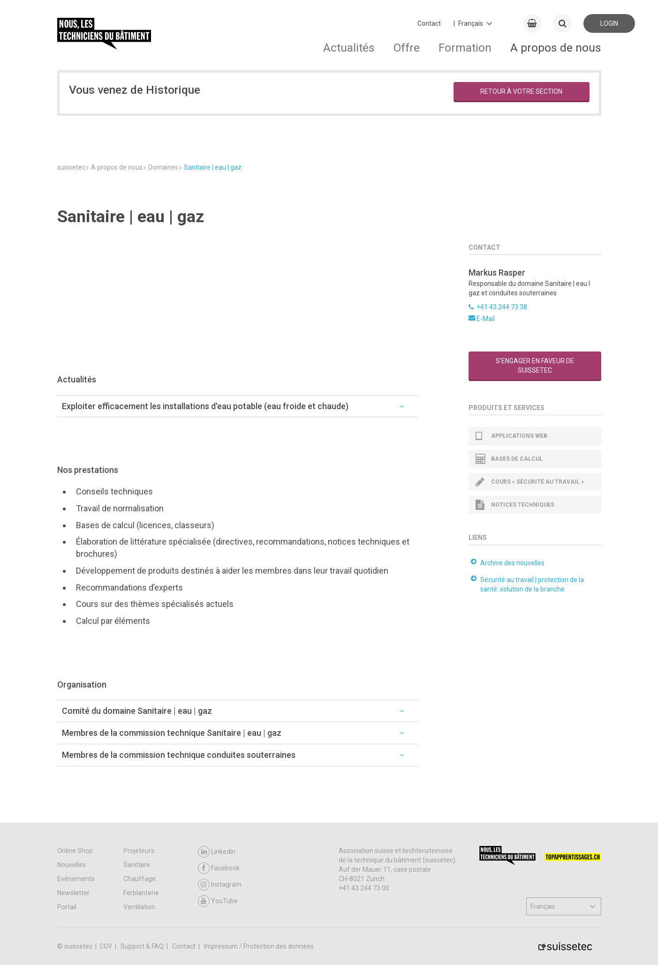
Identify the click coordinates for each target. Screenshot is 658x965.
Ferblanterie (141, 893)
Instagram (220, 884)
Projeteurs (138, 850)
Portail (66, 907)
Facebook (219, 868)
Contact (429, 23)
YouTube (218, 901)
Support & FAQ (143, 946)
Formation (465, 47)
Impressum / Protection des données (259, 946)
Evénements (76, 879)
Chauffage (139, 879)
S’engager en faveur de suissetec (535, 365)
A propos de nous (555, 47)
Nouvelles (71, 864)
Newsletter (73, 893)
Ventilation (139, 907)
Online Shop (75, 850)
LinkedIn (216, 852)
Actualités (349, 47)
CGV (106, 946)
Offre (406, 47)
